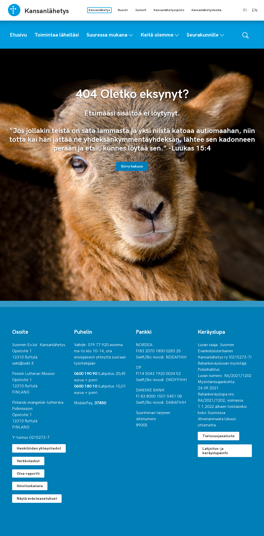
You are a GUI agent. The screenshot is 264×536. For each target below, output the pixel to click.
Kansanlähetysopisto (169, 10)
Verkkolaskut (28, 460)
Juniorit (140, 10)
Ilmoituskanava (30, 485)
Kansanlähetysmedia (206, 10)
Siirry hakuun (132, 166)
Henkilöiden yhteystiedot (39, 448)
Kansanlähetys (99, 10)
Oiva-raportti (28, 473)
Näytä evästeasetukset (37, 498)
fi (245, 10)
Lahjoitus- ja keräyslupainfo (215, 450)
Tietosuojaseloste (218, 435)
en (255, 10)
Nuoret (123, 10)
